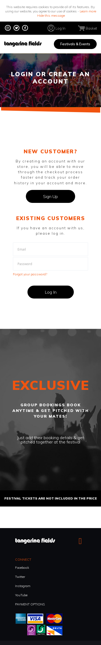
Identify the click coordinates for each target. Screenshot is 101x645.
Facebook (22, 568)
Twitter (20, 577)
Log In (60, 28)
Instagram (22, 586)
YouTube (21, 595)
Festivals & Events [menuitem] (75, 44)
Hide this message (51, 15)
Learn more (88, 11)
